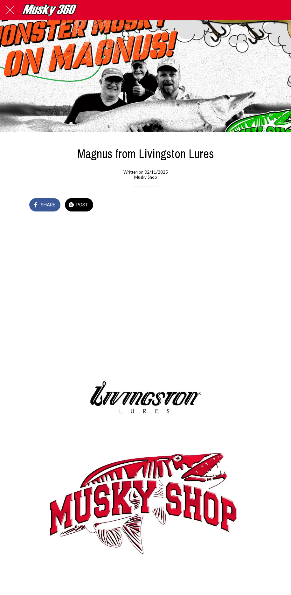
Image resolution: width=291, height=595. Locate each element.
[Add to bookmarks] (254, 205)
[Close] (10, 10)
